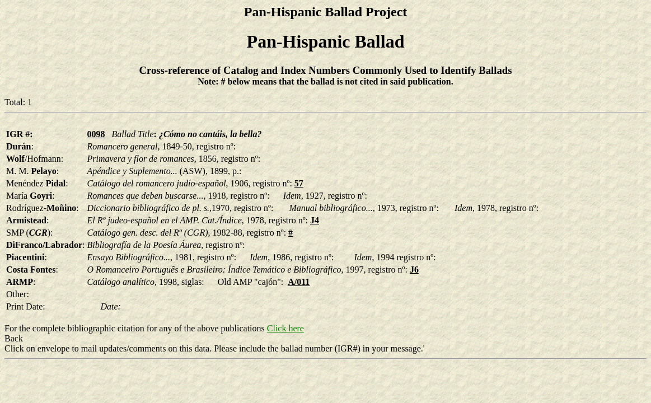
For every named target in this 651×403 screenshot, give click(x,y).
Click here (285, 328)
